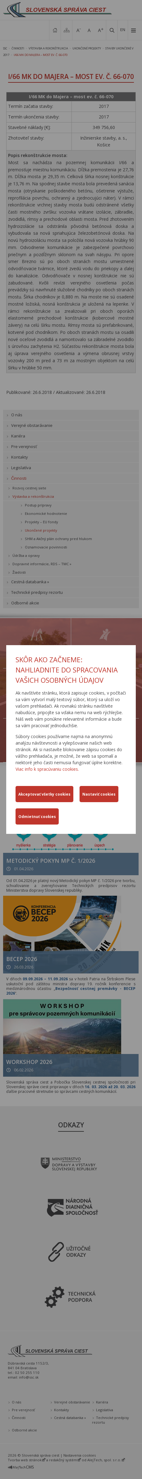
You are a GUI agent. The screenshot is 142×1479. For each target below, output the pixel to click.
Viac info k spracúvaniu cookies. (47, 769)
